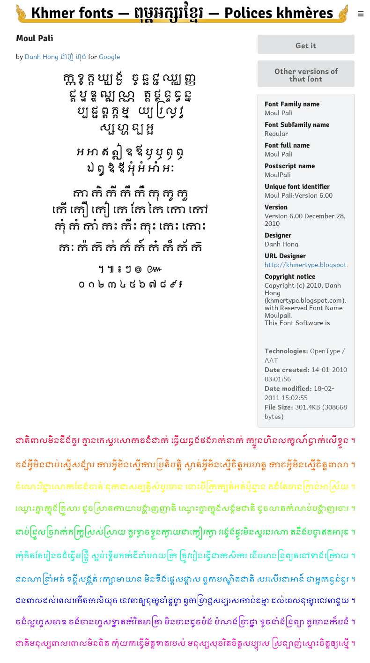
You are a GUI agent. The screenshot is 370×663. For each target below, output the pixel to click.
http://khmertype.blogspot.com (313, 263)
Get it (306, 44)
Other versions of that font (306, 74)
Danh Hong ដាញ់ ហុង (55, 55)
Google (109, 55)
